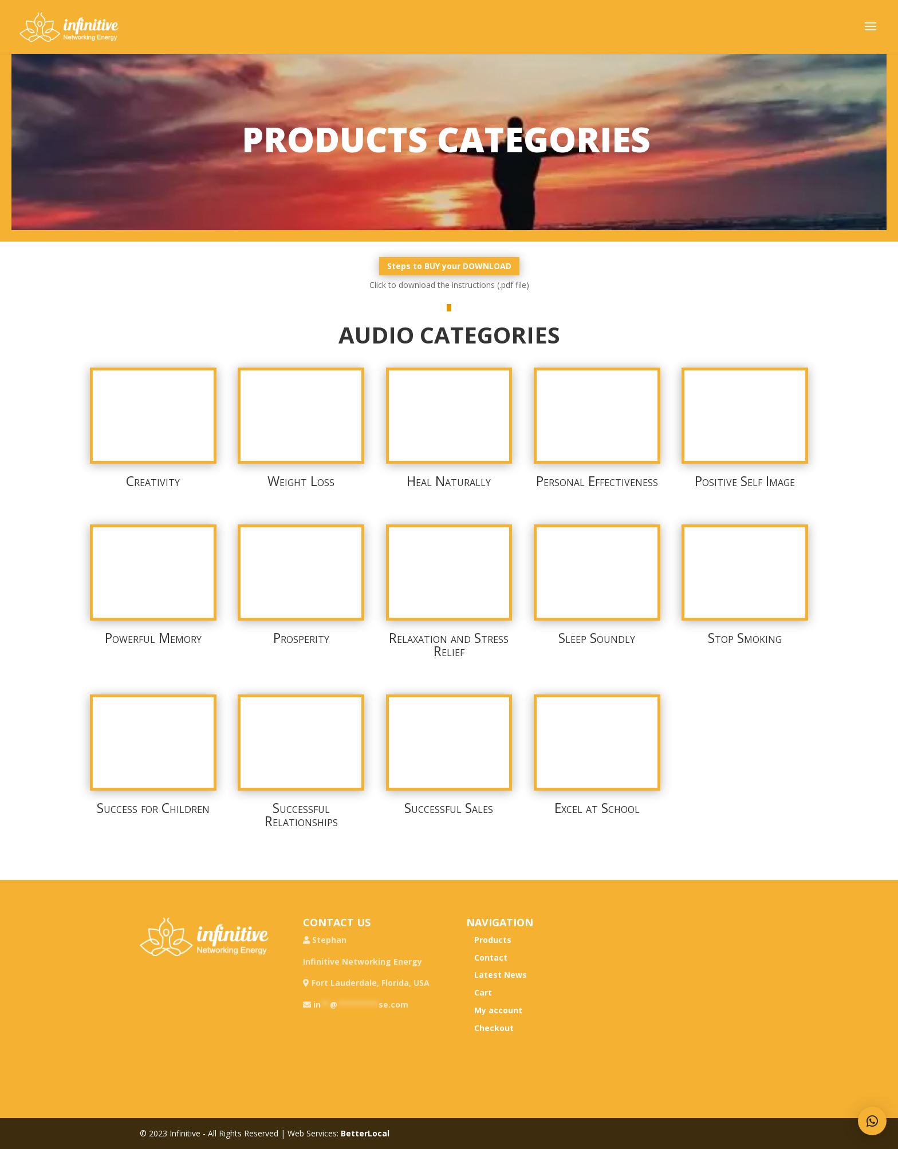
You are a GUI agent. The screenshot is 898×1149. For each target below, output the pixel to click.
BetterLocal (365, 1133)
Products (492, 939)
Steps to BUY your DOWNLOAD (449, 265)
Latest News (500, 974)
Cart (483, 992)
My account (498, 1010)
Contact (490, 957)
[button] (872, 1121)
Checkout (494, 1027)
